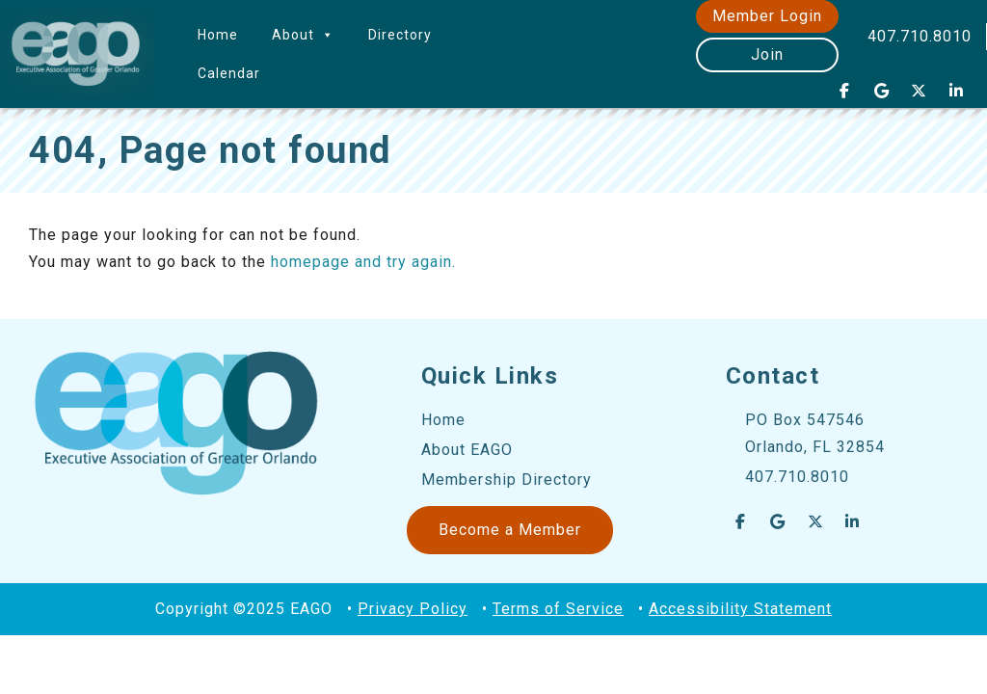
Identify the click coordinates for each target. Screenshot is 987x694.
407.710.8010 (919, 36)
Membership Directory (506, 479)
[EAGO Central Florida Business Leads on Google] (882, 90)
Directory (400, 34)
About (303, 34)
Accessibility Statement (740, 609)
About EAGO (467, 449)
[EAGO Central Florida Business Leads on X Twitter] (919, 90)
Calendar (229, 73)
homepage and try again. (363, 262)
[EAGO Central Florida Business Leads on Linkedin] (956, 90)
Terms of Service (558, 609)
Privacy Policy (412, 609)
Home (218, 34)
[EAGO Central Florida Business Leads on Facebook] (844, 90)
